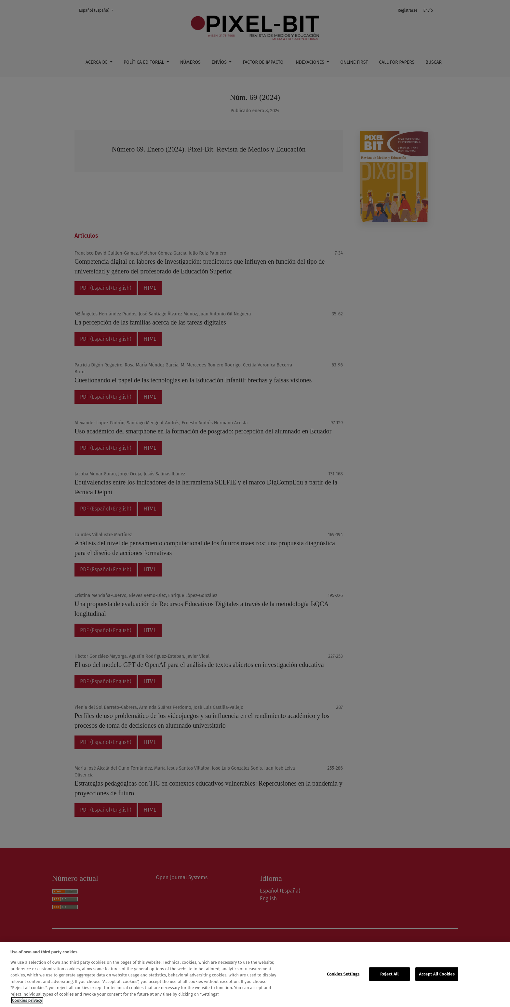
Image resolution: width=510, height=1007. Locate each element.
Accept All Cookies (437, 974)
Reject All (389, 974)
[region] (255, 974)
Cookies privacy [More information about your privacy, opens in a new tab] (27, 1000)
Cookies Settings (343, 974)
